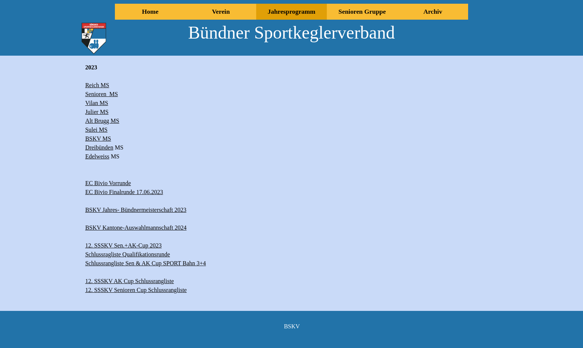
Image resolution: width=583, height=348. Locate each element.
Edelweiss (97, 156)
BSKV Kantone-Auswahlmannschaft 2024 (136, 227)
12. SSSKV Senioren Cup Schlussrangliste (136, 290)
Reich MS (97, 85)
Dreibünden (99, 147)
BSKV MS (98, 138)
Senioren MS (101, 94)
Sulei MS (96, 130)
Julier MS (97, 112)
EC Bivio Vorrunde (108, 183)
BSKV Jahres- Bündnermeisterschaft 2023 (135, 210)
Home (150, 11)
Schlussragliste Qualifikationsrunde (127, 254)
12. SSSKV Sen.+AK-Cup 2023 (123, 245)
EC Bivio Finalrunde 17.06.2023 (124, 192)
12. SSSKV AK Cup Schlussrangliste (129, 281)
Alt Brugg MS (102, 121)
